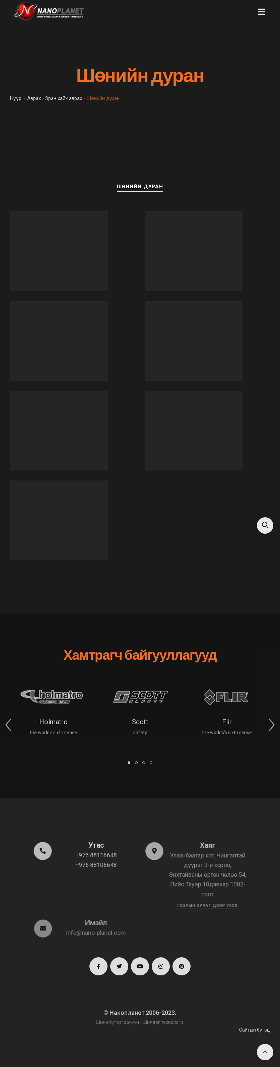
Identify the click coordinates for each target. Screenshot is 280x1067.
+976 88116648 (95, 855)
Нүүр (15, 98)
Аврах (34, 98)
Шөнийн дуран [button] (140, 187)
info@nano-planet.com (95, 932)
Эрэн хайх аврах (63, 98)
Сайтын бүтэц (254, 1030)
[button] (261, 11)
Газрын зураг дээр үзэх (207, 905)
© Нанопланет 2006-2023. (140, 1012)
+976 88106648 (95, 864)
